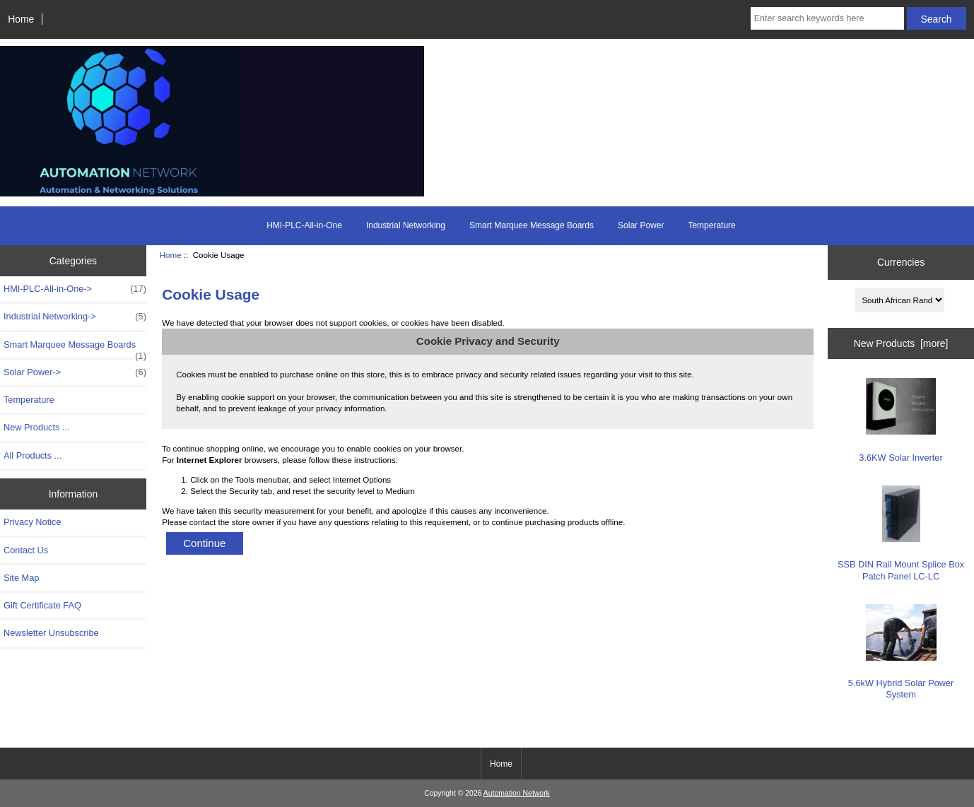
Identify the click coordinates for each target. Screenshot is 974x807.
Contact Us (26, 550)
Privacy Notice (32, 522)
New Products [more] (901, 343)
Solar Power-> (75, 372)
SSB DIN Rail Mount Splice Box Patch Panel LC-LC (901, 533)
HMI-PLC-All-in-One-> (75, 289)
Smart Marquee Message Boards (531, 225)
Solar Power (641, 225)
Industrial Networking (405, 225)
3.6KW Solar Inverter (900, 420)
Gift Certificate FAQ (42, 605)
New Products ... (37, 427)
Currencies (901, 262)
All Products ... (32, 455)
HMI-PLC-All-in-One (304, 225)
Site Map (21, 577)
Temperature (711, 225)
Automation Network (516, 793)
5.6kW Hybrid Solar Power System (901, 652)
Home (21, 19)
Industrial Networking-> (75, 316)
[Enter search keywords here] (827, 18)
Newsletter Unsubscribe (51, 633)
